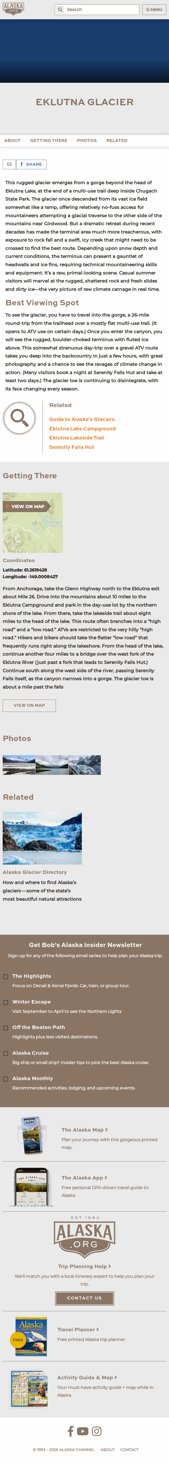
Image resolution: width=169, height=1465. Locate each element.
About (12, 141)
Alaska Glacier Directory (35, 872)
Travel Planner (78, 1330)
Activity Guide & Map (87, 1378)
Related (117, 141)
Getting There (48, 141)
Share (31, 165)
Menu (154, 9)
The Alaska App (84, 1178)
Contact (129, 1449)
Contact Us (84, 1298)
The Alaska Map (85, 1130)
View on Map (29, 706)
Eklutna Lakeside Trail (76, 438)
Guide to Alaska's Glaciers (82, 419)
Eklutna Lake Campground (82, 428)
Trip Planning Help (84, 1266)
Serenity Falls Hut (71, 447)
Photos (87, 141)
